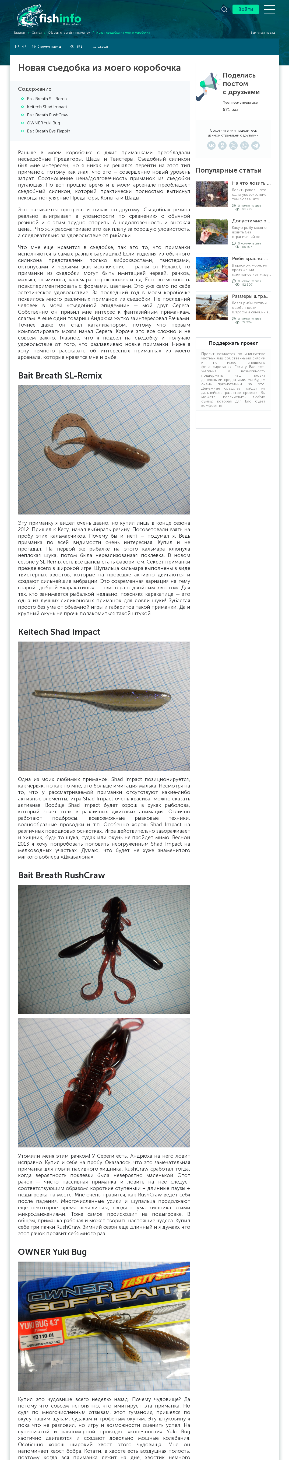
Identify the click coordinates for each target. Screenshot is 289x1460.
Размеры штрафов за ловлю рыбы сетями (251, 296)
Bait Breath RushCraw (47, 114)
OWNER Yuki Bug (43, 122)
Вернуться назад (260, 32)
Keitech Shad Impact (47, 106)
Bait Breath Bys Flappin (48, 131)
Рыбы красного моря (251, 258)
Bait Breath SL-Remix (47, 98)
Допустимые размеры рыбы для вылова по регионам (251, 221)
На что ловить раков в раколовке (251, 183)
